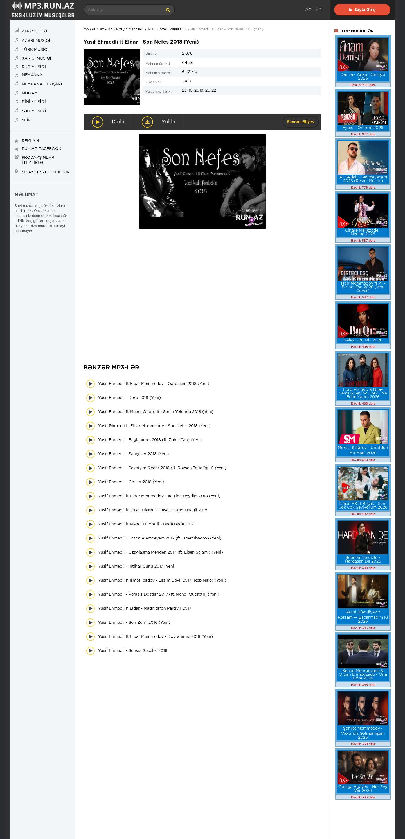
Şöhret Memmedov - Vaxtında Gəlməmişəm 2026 (363, 733)
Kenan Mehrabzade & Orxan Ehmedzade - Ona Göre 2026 (363, 674)
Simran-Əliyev (300, 122)
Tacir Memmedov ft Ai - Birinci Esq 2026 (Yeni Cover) (363, 287)
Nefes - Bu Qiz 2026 (362, 340)
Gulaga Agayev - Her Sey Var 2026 (363, 788)
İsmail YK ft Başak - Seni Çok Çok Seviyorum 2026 (363, 505)
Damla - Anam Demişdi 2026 (363, 76)
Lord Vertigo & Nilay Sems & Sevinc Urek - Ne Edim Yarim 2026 (363, 393)
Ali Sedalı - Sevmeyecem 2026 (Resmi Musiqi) (363, 179)
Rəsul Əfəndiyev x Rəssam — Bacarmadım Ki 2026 (363, 617)
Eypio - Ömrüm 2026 (363, 128)
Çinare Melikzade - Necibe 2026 (363, 232)
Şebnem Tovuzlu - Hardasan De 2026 (363, 559)
